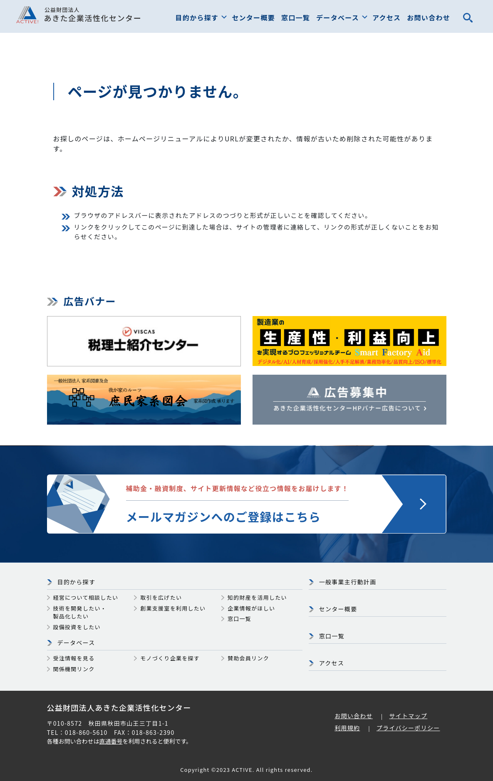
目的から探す (197, 17)
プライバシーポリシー (408, 728)
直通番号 (111, 741)
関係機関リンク (74, 669)
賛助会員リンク (248, 658)
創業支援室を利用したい (173, 608)
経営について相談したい (86, 597)
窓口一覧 (295, 17)
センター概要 (253, 17)
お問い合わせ (428, 17)
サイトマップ (408, 716)
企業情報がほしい (251, 608)
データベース (337, 17)
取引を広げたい (161, 597)
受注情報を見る (74, 658)
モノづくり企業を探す (170, 658)
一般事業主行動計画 (348, 582)
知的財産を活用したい (257, 597)
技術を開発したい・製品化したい (80, 612)
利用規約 (347, 728)
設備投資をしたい (77, 627)
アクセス (386, 17)
